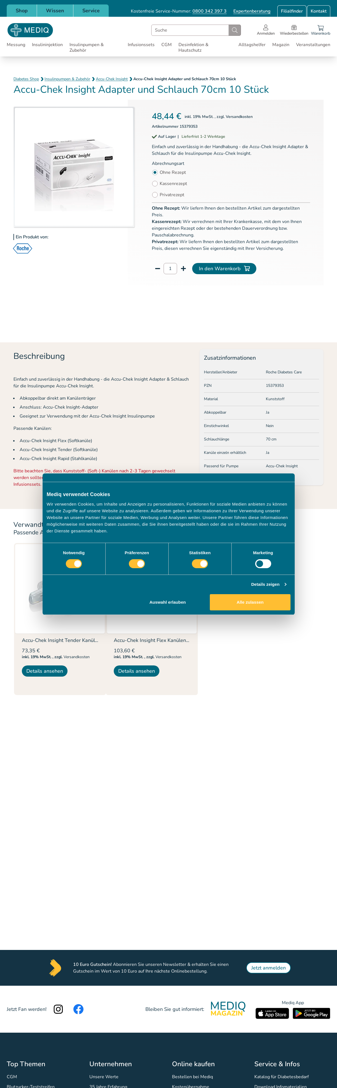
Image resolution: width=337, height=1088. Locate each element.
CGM (166, 45)
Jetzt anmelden (268, 967)
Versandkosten (239, 116)
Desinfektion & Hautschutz (193, 47)
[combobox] (196, 30)
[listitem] (60, 619)
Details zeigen (265, 584)
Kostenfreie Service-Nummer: (179, 11)
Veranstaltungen (313, 45)
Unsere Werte (103, 1077)
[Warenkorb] (320, 30)
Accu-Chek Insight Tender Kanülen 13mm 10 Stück (80, 640)
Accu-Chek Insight (112, 79)
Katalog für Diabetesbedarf (281, 1077)
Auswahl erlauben (167, 602)
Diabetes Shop (26, 79)
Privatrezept (172, 195)
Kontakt (319, 11)
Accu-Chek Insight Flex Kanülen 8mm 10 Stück (167, 640)
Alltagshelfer (252, 45)
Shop (22, 10)
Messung (16, 45)
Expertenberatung (252, 11)
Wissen (55, 10)
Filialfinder (292, 11)
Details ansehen (44, 671)
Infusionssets (141, 45)
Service (91, 10)
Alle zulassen (250, 602)
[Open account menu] (265, 30)
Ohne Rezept (173, 172)
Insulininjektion (47, 45)
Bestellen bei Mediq (192, 1077)
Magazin (280, 45)
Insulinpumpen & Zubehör (86, 47)
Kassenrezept (173, 184)
